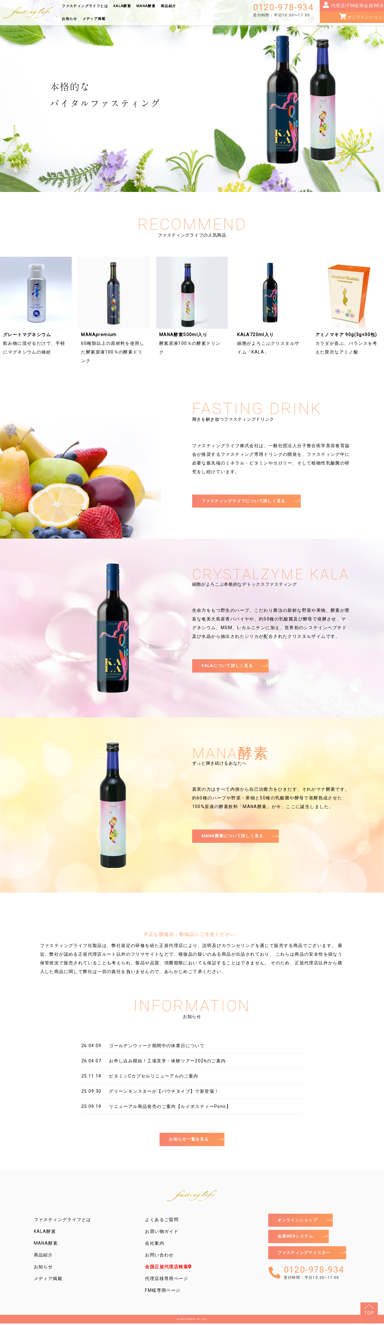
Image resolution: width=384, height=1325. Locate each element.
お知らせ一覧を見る (188, 1140)
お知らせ (69, 19)
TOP (369, 1312)
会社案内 (154, 1244)
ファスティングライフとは (85, 6)
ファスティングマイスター (306, 1256)
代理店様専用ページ (166, 1280)
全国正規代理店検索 (168, 1268)
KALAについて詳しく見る (229, 667)
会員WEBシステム (297, 1239)
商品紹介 (168, 6)
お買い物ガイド (161, 1232)
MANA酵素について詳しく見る (235, 837)
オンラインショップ (299, 1222)
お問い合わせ (159, 1256)
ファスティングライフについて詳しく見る (246, 501)
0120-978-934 (283, 10)
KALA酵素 (122, 6)
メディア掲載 (94, 19)
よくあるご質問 (161, 1221)
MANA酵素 (146, 6)
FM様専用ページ (162, 1291)
